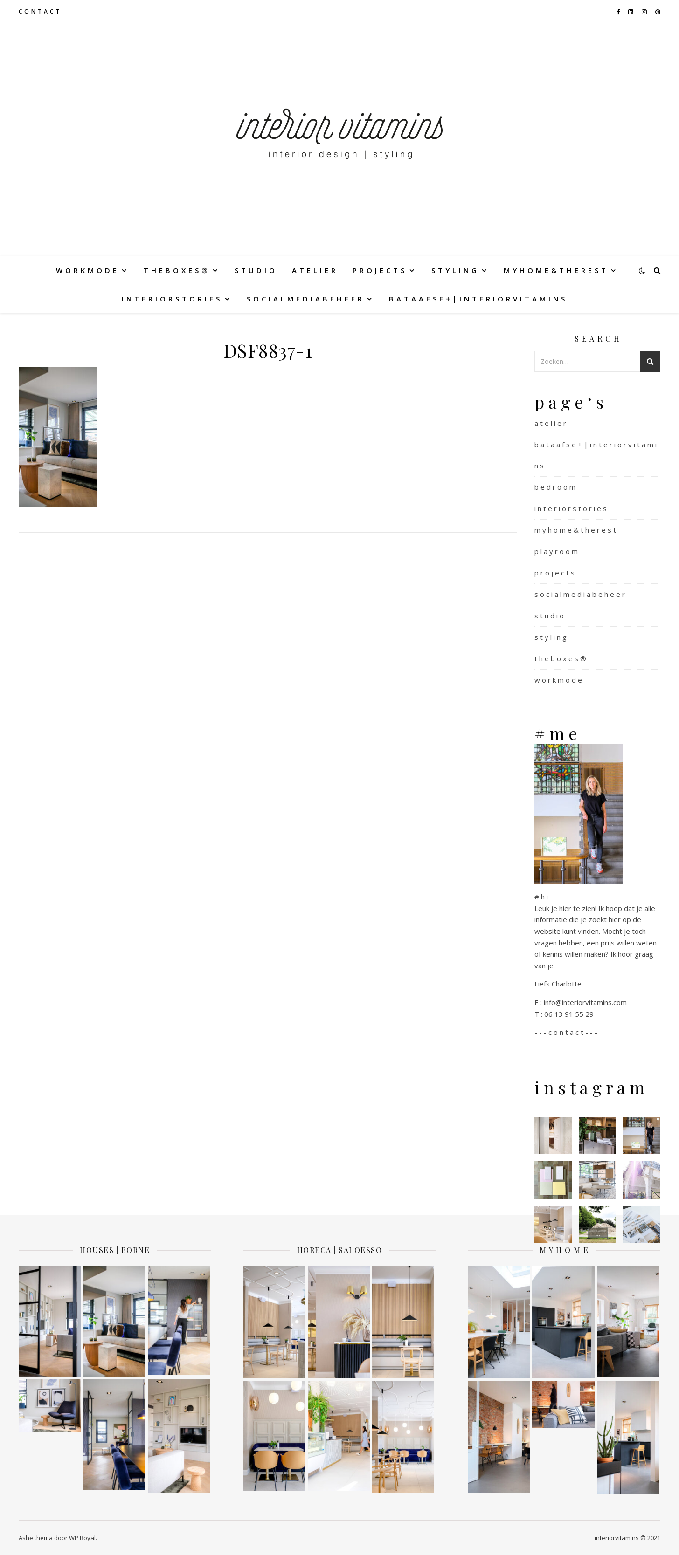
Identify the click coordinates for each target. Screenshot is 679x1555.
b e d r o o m (554, 487)
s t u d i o (255, 270)
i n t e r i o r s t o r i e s (171, 298)
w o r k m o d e (86, 270)
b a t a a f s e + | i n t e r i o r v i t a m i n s (477, 298)
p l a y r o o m (556, 551)
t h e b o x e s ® (176, 270)
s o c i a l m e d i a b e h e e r (304, 298)
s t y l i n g (454, 270)
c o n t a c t (39, 11)
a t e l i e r (314, 270)
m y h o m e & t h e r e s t (555, 270)
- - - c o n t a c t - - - (565, 1032)
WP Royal (82, 1538)
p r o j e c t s (379, 270)
